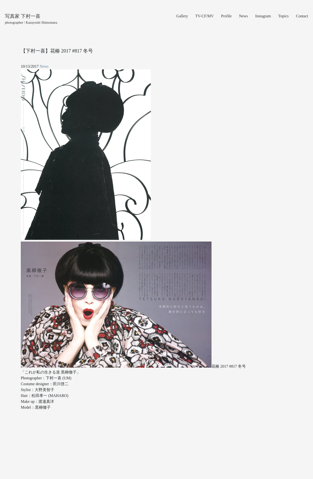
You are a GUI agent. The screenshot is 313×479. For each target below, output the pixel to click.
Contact (302, 16)
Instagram (263, 16)
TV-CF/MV (204, 16)
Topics (283, 16)
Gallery (182, 16)
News (243, 16)
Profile (226, 16)
